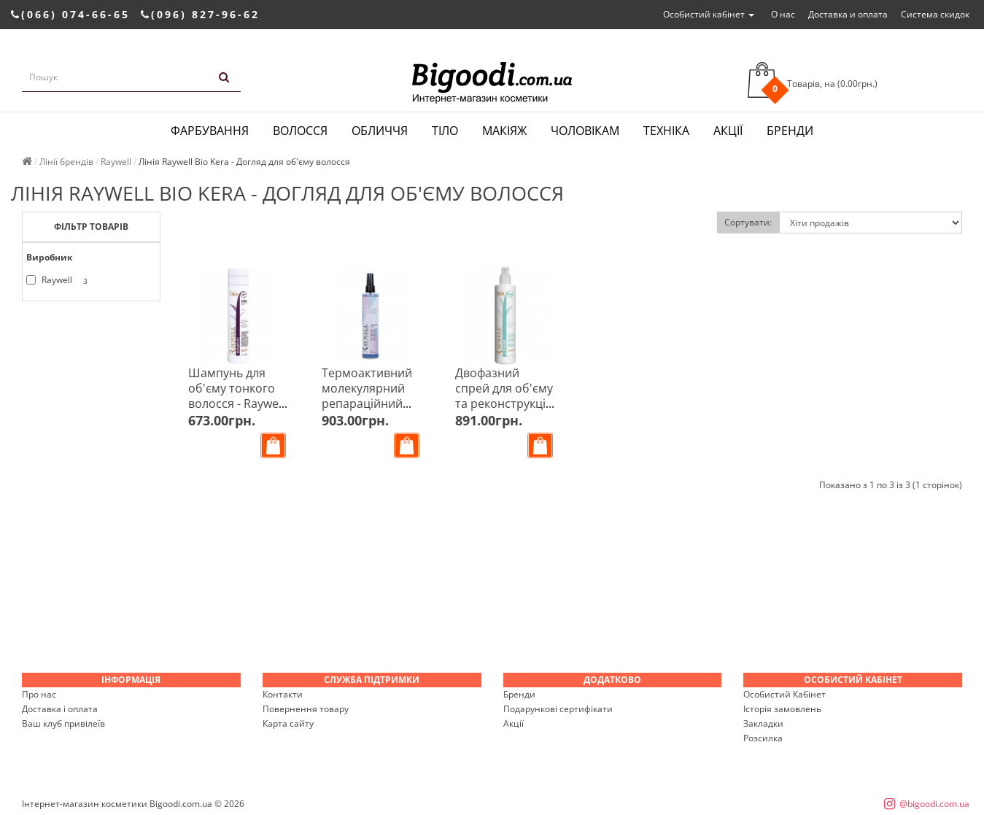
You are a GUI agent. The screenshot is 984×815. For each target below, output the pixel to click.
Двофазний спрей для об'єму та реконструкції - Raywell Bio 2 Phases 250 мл (505, 403)
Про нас (39, 694)
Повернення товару (306, 709)
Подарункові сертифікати (558, 709)
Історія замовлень (782, 709)
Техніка (666, 131)
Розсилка (763, 738)
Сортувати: (748, 222)
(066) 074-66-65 (70, 14)
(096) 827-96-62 (200, 14)
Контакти (283, 694)
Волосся (300, 131)
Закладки (763, 723)
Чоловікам (585, 131)
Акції (728, 131)
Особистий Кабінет (784, 694)
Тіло (445, 131)
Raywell (59, 280)
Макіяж (504, 131)
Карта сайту (288, 723)
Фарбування (210, 131)
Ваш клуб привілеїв (63, 723)
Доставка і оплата (60, 709)
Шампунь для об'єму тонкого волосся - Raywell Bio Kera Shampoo (236, 403)
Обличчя (380, 131)
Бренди (790, 131)
